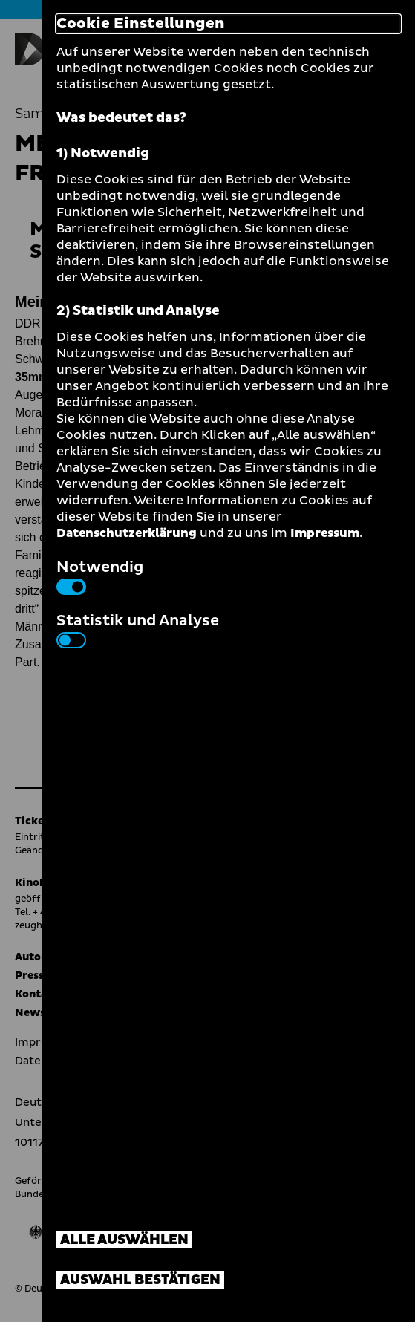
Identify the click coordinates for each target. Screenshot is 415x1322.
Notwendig (99, 575)
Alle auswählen (124, 1239)
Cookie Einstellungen (140, 24)
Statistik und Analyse (137, 629)
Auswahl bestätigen (140, 1280)
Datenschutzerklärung (126, 533)
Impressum (324, 533)
